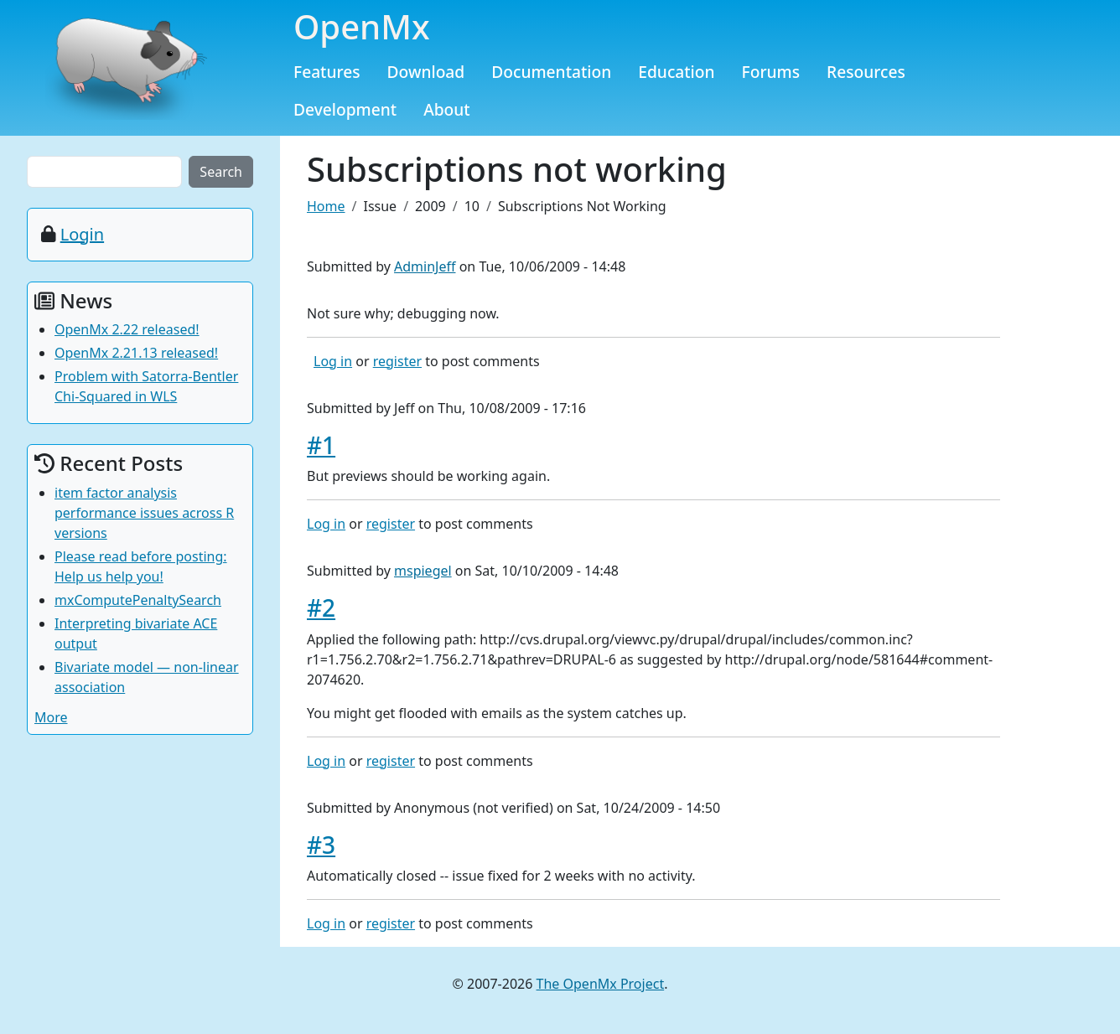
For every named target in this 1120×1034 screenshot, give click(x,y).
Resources (866, 71)
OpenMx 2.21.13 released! (136, 353)
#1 (321, 445)
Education (676, 71)
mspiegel (423, 570)
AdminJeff (424, 266)
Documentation (551, 71)
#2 (321, 607)
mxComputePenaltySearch (137, 600)
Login (82, 234)
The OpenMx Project (601, 984)
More (51, 717)
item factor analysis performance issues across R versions (144, 512)
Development (345, 109)
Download (426, 71)
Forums (771, 71)
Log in (333, 361)
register (397, 361)
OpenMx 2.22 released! (127, 329)
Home (326, 206)
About (446, 109)
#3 (321, 845)
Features (326, 71)
